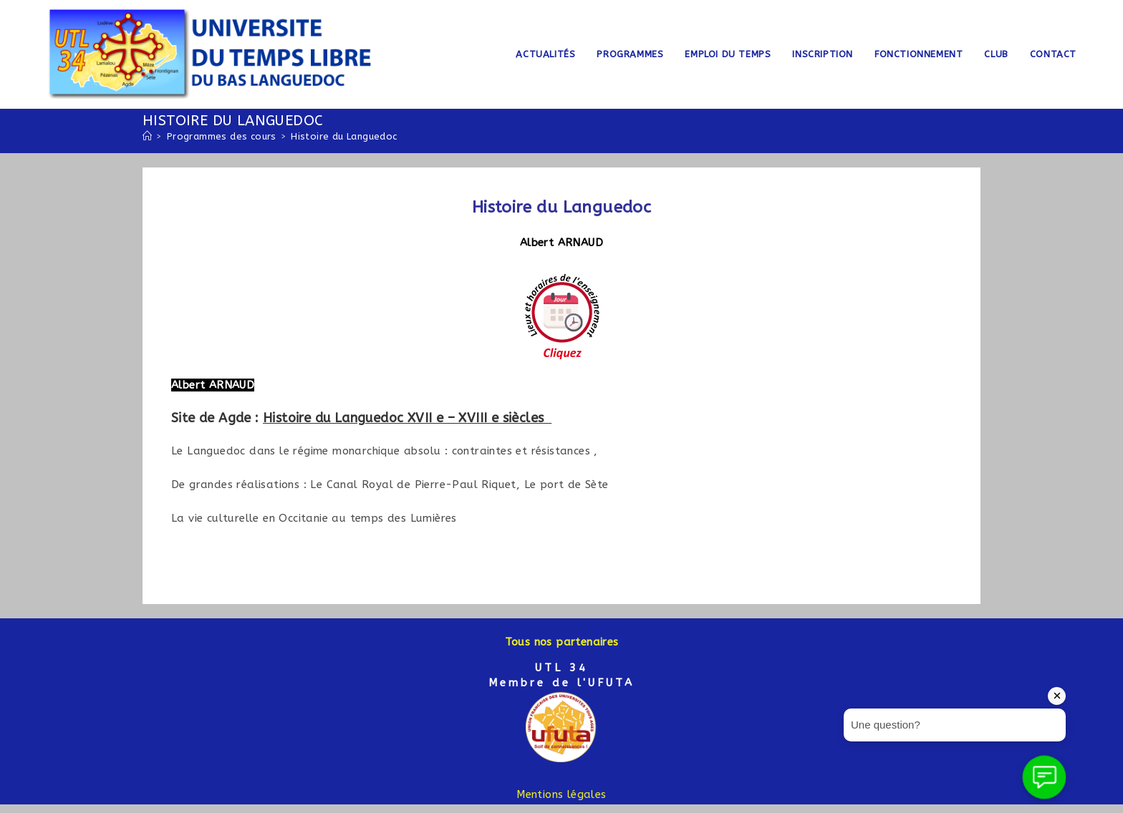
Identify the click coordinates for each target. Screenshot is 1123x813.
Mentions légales (561, 794)
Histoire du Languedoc (344, 136)
